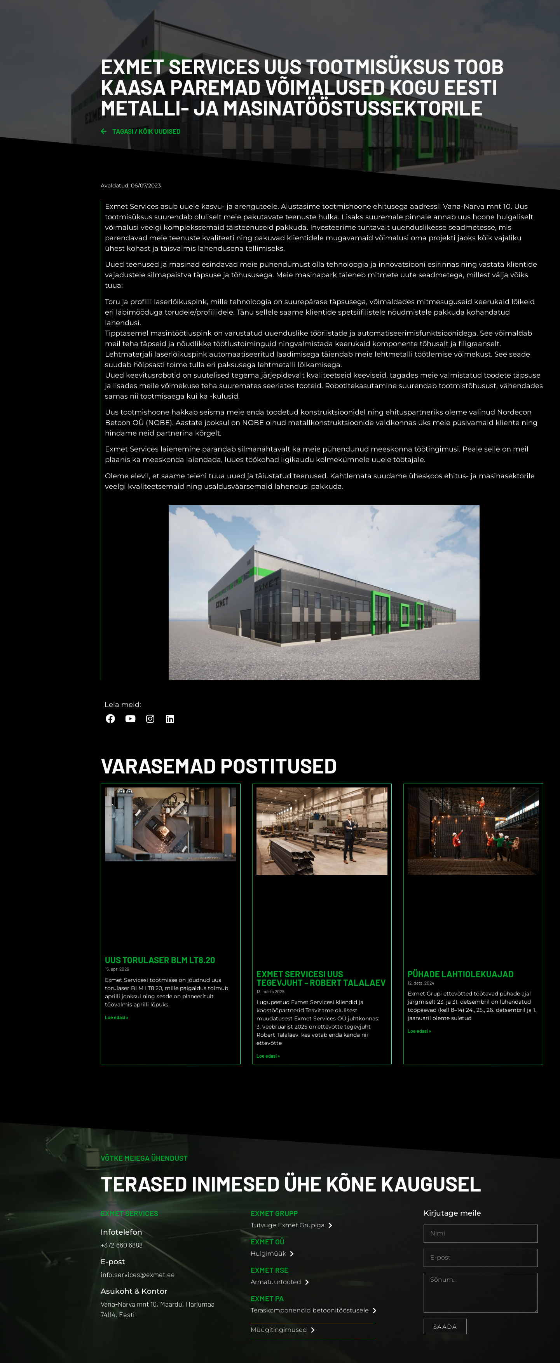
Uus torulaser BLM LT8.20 (160, 960)
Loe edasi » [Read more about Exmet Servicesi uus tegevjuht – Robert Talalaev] (268, 1056)
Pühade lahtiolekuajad (461, 974)
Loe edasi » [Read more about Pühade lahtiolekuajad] (419, 1031)
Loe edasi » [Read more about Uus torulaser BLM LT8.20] (116, 1017)
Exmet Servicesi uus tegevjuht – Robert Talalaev (321, 978)
